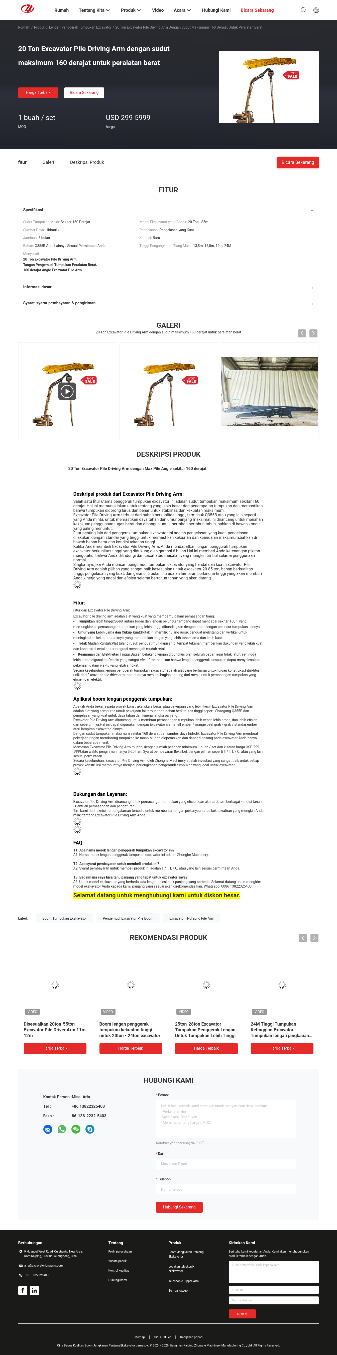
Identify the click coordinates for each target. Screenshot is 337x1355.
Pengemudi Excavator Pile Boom (128, 918)
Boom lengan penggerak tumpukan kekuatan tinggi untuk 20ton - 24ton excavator (129, 1029)
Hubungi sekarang (179, 1207)
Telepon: (165, 1179)
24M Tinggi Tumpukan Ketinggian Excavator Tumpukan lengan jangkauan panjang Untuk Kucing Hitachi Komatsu (281, 1035)
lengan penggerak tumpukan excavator (80, 27)
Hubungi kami (117, 1280)
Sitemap (139, 1337)
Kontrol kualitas (118, 1270)
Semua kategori (179, 1290)
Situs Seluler (162, 1337)
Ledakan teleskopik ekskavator (181, 1269)
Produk (39, 27)
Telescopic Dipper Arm (184, 1281)
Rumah (23, 27)
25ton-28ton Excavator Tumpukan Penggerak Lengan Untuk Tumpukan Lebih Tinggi (205, 1029)
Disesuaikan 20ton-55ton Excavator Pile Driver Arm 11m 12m (55, 1029)
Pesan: (163, 1095)
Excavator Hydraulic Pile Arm (191, 918)
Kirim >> (242, 1314)
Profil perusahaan (120, 1251)
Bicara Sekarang (84, 92)
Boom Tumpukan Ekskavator (64, 918)
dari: (161, 1154)
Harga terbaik (38, 92)
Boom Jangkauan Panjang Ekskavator (186, 1254)
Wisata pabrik (117, 1261)
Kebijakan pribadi (191, 1337)
